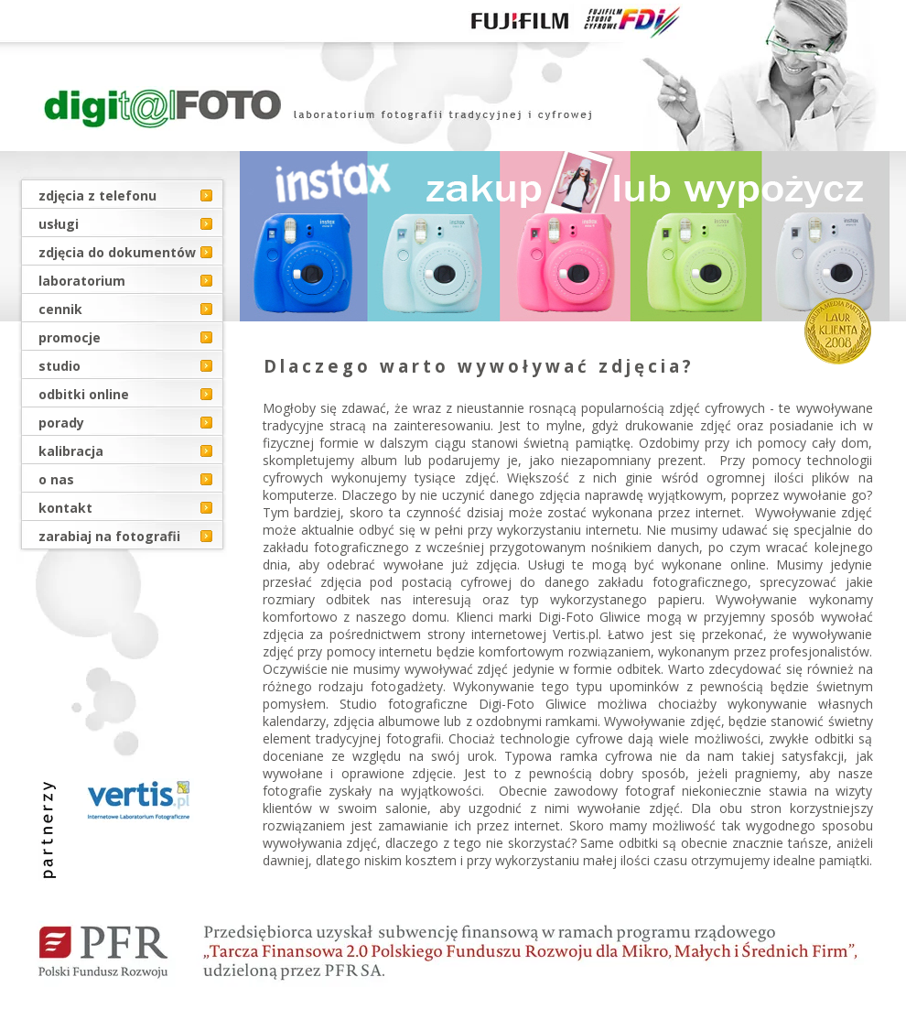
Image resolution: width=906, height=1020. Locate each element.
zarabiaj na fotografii (109, 536)
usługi (58, 224)
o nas (56, 479)
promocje (69, 337)
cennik (60, 309)
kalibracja (70, 451)
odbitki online (83, 394)
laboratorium (81, 280)
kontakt (65, 507)
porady (61, 422)
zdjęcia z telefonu (97, 195)
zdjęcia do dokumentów (117, 252)
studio (59, 365)
